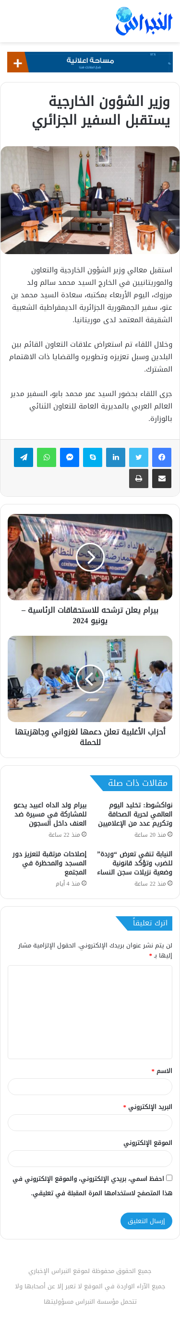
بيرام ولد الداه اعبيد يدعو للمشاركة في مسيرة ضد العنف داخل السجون (49, 814)
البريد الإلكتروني (148, 1107)
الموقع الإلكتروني (147, 1143)
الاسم (162, 1071)
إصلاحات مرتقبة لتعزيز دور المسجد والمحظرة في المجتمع (49, 863)
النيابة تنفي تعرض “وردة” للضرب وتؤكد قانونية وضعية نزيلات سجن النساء (134, 863)
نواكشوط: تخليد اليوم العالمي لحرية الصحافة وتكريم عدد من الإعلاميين (135, 814)
